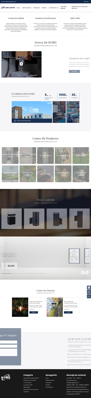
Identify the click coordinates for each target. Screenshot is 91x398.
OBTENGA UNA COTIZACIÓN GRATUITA (80, 7)
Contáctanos (53, 8)
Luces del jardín (28, 385)
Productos (36, 8)
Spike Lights (26, 387)
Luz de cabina (27, 382)
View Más (26, 391)
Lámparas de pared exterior (31, 378)
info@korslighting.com (10, 1)
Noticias (44, 8)
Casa (18, 8)
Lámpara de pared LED (29, 380)
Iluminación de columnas (30, 389)
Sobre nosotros (26, 8)
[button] (83, 272)
